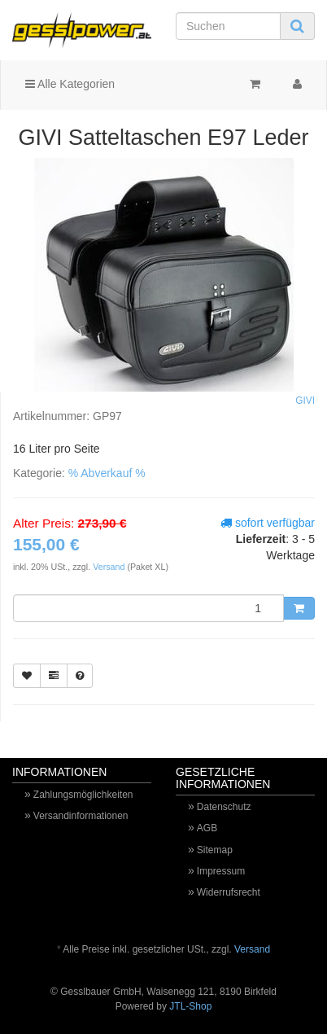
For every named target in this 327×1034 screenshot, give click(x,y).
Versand (110, 567)
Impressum (221, 871)
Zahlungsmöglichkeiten (83, 794)
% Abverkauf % (107, 473)
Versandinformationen (81, 816)
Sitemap (215, 850)
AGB (207, 828)
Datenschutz (224, 807)
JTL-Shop (190, 1006)
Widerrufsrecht (228, 892)
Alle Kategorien (70, 83)
